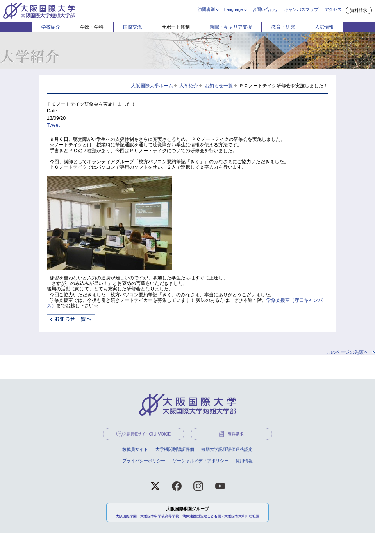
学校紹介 (50, 27)
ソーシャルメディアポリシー (201, 460)
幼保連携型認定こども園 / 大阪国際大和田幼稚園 (220, 516)
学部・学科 (92, 27)
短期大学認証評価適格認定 (227, 449)
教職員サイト (135, 449)
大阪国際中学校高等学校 (159, 516)
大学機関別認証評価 (174, 449)
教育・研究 (283, 27)
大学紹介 (188, 85)
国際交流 (132, 27)
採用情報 (244, 460)
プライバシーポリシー (143, 460)
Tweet (53, 125)
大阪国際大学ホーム (152, 85)
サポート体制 (176, 27)
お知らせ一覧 (219, 85)
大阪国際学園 (126, 516)
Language (233, 9)
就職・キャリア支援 (231, 27)
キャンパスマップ (301, 9)
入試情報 (324, 27)
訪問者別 (206, 9)
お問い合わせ (265, 9)
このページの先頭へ (347, 352)
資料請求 (358, 10)
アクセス (333, 9)
